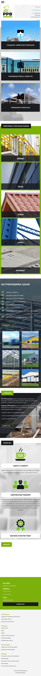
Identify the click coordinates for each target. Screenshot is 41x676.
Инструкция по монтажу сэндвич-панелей (10, 661)
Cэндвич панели (4, 628)
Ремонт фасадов (4, 663)
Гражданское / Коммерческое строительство (10, 616)
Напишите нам (20, 604)
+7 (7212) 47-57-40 (7, 591)
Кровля (2, 630)
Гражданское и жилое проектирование (9, 647)
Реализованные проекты (6, 619)
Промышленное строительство (7, 621)
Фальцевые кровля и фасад (7, 640)
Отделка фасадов (4, 658)
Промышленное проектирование (8, 649)
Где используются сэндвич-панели (8, 666)
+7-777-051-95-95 (7, 594)
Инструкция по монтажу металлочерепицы (10, 656)
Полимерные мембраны (6, 638)
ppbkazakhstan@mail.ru (8, 600)
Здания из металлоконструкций (8, 635)
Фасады (2, 633)
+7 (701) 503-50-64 (36, 10)
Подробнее (5, 325)
